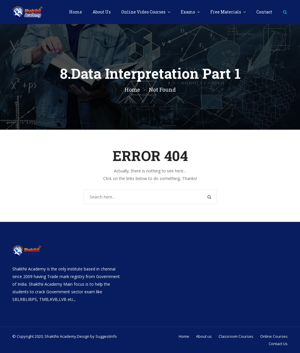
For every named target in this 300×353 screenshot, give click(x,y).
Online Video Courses (143, 12)
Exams (188, 12)
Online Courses (274, 336)
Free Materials (226, 12)
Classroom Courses (236, 336)
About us (204, 336)
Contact (264, 12)
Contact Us (278, 343)
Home (75, 12)
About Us (102, 12)
